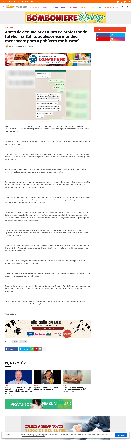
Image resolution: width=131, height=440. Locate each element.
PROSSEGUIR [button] (121, 435)
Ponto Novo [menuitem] (34, 7)
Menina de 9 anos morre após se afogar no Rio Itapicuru (47, 388)
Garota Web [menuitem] (96, 7)
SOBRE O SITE (11, 2)
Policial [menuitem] (45, 7)
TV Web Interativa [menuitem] (111, 7)
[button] (3, 7)
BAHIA (17, 27)
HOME (3, 2)
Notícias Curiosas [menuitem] (58, 7)
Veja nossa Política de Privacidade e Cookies (33, 436)
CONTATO (20, 2)
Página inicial (9, 27)
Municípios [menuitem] (84, 7)
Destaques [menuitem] (73, 7)
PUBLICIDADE (29, 2)
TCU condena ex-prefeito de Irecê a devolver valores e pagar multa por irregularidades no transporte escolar (18, 390)
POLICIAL (23, 342)
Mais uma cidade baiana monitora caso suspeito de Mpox (76, 388)
